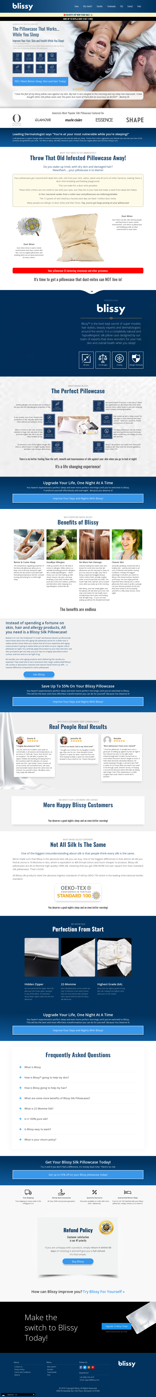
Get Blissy (39, 674)
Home (77, 6)
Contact (130, 6)
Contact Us (18, 1367)
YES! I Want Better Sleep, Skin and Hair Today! (40, 81)
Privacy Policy (19, 1369)
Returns (17, 1375)
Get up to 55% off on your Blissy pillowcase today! (78, 1174)
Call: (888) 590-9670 (87, 1377)
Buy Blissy (78, 1261)
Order (139, 6)
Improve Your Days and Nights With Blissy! (78, 498)
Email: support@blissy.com (89, 1380)
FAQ (121, 6)
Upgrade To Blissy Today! (116, 1326)
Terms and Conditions (22, 1372)
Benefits (100, 6)
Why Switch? (87, 6)
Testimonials (111, 6)
